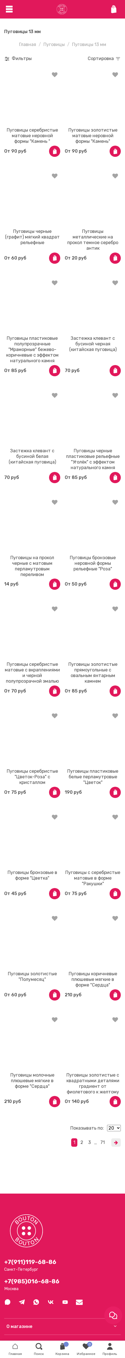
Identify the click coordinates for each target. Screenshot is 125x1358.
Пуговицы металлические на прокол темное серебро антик (92, 240)
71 (102, 1142)
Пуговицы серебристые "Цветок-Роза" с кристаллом (32, 777)
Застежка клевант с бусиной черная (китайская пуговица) (93, 344)
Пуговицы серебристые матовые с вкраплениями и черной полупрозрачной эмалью (32, 673)
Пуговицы (54, 44)
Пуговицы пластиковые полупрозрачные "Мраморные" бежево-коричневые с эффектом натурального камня (32, 349)
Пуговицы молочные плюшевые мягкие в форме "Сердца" (32, 1080)
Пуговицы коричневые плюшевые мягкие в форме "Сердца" (93, 979)
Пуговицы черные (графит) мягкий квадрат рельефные (32, 237)
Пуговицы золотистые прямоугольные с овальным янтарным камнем (92, 673)
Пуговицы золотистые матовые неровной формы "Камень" (92, 135)
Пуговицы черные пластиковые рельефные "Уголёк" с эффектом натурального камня (93, 459)
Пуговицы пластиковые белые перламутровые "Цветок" (92, 777)
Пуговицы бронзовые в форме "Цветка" (32, 875)
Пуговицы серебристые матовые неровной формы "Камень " (32, 135)
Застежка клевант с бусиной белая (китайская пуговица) (32, 456)
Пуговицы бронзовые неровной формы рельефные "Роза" (93, 563)
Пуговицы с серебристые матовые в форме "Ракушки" (92, 878)
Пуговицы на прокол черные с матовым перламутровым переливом (32, 566)
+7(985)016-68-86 (31, 1281)
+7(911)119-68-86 (30, 1262)
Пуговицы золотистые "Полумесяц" (32, 976)
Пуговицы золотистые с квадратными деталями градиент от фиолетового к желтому (92, 1083)
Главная (27, 44)
